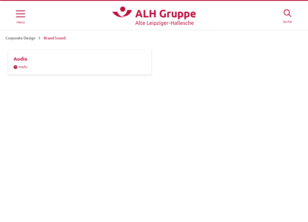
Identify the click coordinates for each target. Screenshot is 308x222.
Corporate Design (20, 38)
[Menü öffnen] (20, 16)
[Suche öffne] (287, 15)
